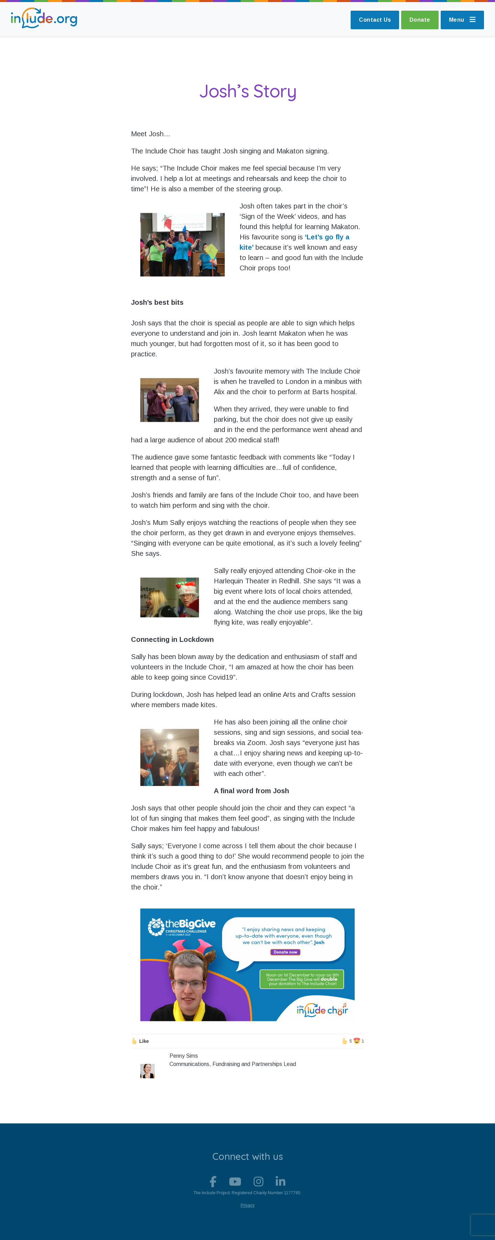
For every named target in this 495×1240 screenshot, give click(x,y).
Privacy (247, 1205)
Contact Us (375, 20)
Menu (462, 20)
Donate (419, 20)
